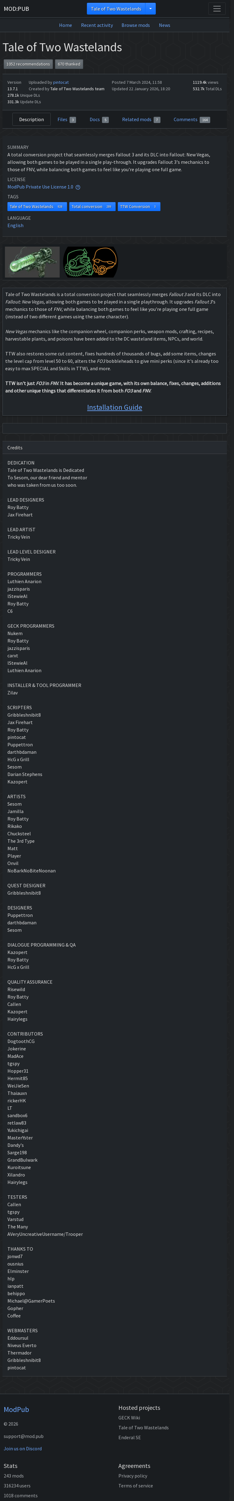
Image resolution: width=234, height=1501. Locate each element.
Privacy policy (132, 1476)
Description (31, 119)
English (15, 225)
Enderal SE (129, 1437)
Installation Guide (114, 407)
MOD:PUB (16, 8)
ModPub (16, 1409)
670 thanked (69, 64)
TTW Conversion (139, 207)
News (164, 25)
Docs (99, 119)
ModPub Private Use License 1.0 (40, 187)
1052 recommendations (28, 64)
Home (65, 25)
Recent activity (97, 25)
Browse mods (135, 25)
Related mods (141, 119)
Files (66, 119)
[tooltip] (77, 187)
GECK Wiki (129, 1417)
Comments (192, 119)
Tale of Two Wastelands (116, 9)
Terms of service (135, 1485)
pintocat (61, 82)
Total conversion (92, 207)
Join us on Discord (23, 1448)
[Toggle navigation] (217, 8)
